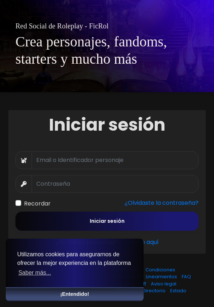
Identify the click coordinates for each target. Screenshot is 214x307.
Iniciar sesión (107, 221)
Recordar (37, 203)
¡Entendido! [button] (74, 294)
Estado (178, 290)
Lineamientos (162, 276)
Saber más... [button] (34, 273)
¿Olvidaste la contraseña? (162, 203)
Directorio (155, 290)
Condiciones (160, 269)
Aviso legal (163, 283)
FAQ (186, 276)
